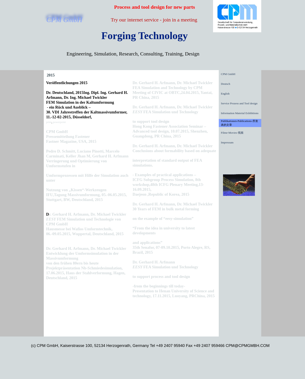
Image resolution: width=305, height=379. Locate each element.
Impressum (227, 142)
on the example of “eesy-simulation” (163, 218)
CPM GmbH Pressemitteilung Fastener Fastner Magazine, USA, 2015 (71, 136)
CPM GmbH (228, 74)
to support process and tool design (161, 276)
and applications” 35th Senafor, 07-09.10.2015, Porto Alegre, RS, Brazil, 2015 (171, 247)
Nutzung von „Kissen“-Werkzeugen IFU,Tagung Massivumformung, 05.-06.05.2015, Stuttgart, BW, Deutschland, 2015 (86, 195)
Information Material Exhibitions (239, 113)
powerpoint (59, 122)
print (48, 122)
